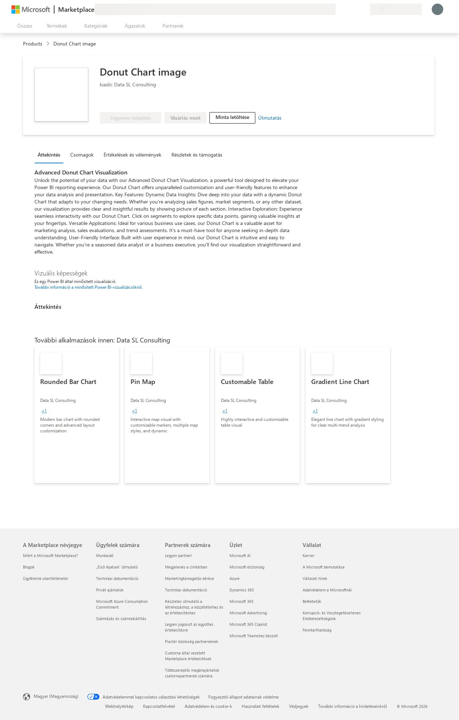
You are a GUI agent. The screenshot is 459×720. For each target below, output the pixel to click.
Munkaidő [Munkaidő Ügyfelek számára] (104, 555)
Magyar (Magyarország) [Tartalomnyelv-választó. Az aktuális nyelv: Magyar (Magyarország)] (56, 696)
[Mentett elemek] (356, 9)
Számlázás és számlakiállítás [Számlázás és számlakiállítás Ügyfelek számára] (121, 618)
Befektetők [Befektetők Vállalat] (312, 601)
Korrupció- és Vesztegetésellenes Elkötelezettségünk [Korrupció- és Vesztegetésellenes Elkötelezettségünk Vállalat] (332, 615)
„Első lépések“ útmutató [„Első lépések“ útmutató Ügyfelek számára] (117, 567)
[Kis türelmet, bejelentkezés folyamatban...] (437, 9)
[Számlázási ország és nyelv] (396, 9)
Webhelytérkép (119, 706)
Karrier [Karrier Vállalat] (308, 555)
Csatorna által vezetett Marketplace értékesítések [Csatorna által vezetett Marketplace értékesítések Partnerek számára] (188, 655)
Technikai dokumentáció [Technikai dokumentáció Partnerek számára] (186, 589)
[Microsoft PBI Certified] (146, 101)
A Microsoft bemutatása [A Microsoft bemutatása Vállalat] (324, 567)
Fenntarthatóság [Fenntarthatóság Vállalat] (317, 630)
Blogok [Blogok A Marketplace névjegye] (28, 567)
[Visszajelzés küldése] (338, 9)
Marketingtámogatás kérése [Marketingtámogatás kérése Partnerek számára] (189, 578)
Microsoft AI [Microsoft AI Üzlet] (240, 555)
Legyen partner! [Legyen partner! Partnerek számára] (178, 555)
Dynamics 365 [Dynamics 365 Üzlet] (242, 589)
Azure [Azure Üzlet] (235, 578)
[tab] (50, 154)
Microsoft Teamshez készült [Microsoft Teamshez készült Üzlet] (254, 635)
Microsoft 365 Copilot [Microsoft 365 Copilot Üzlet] (248, 624)
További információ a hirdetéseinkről (352, 706)
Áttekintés (49, 154)
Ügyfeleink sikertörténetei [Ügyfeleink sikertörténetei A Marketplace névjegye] (45, 578)
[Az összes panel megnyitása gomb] (23, 26)
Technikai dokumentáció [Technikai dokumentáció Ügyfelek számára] (117, 578)
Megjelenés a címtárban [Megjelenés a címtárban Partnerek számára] (186, 567)
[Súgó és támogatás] (347, 9)
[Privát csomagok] (364, 9)
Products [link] (32, 43)
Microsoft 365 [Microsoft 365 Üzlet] (242, 601)
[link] (76, 415)
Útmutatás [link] (269, 117)
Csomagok (82, 154)
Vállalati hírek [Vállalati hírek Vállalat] (315, 578)
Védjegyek (298, 706)
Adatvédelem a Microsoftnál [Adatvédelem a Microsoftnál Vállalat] (327, 589)
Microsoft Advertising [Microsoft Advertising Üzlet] (248, 612)
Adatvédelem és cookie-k (208, 706)
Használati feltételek (260, 706)
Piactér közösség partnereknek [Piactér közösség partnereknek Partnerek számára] (191, 641)
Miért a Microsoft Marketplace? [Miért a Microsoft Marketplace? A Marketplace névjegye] (50, 555)
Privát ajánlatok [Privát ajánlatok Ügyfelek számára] (109, 589)
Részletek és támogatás (196, 154)
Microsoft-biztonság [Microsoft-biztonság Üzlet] (247, 567)
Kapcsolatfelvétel (159, 706)
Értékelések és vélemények (132, 154)
